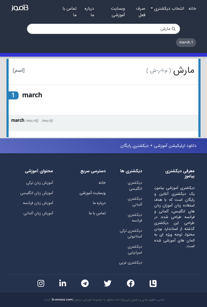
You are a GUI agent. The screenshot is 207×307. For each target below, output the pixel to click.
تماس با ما (70, 11)
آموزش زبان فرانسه (38, 203)
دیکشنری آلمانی (135, 202)
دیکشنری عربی (130, 263)
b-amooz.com (62, 299)
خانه (192, 8)
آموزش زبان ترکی (39, 183)
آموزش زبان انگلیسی (36, 193)
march (17, 120)
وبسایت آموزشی (118, 11)
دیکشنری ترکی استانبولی (131, 234)
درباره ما (89, 11)
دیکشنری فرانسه (135, 218)
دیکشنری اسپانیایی (135, 250)
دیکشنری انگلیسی (135, 186)
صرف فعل (140, 11)
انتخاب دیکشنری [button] (168, 8)
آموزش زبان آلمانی (38, 213)
